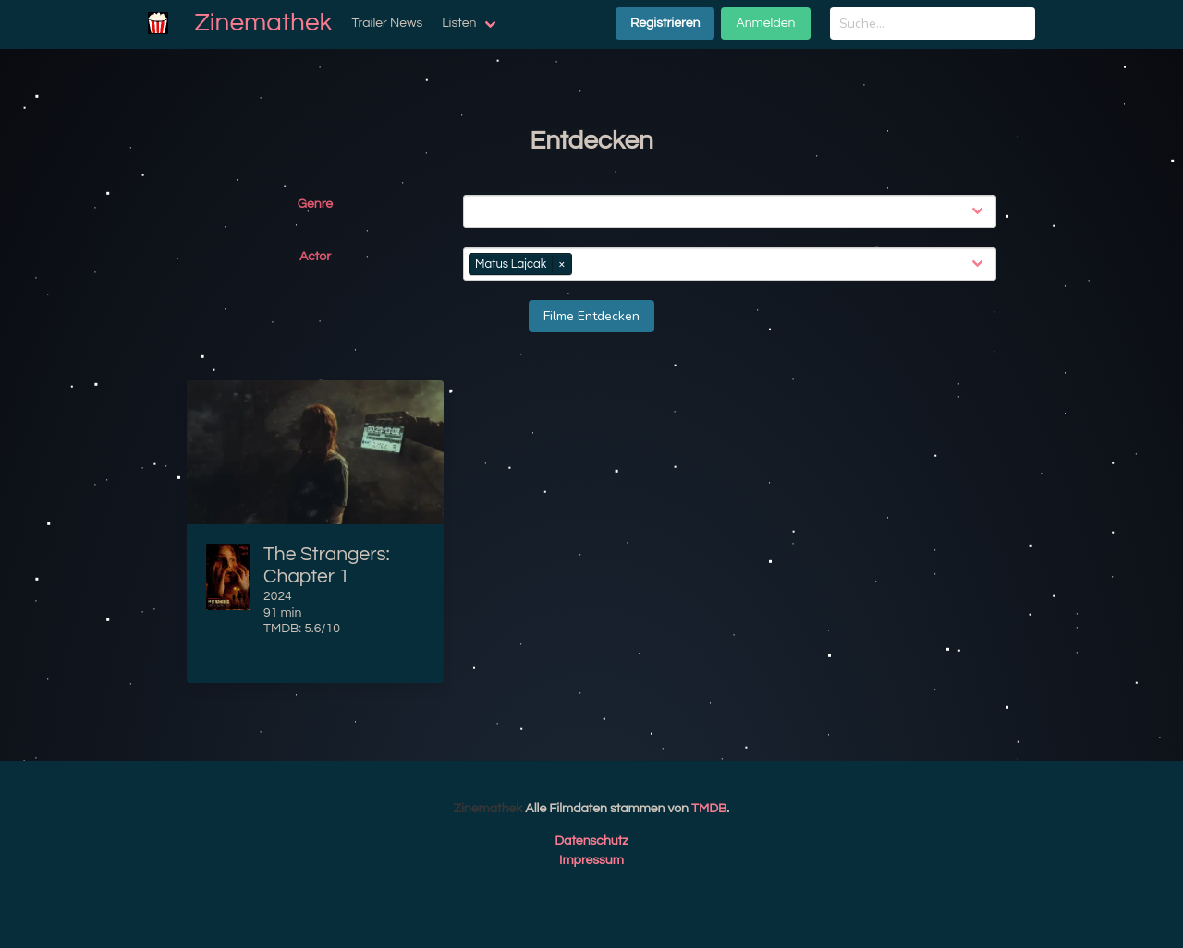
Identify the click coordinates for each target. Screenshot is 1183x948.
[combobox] (733, 211)
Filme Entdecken (591, 316)
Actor (315, 256)
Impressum (591, 860)
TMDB (708, 808)
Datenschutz (591, 840)
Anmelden (765, 23)
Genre (315, 204)
